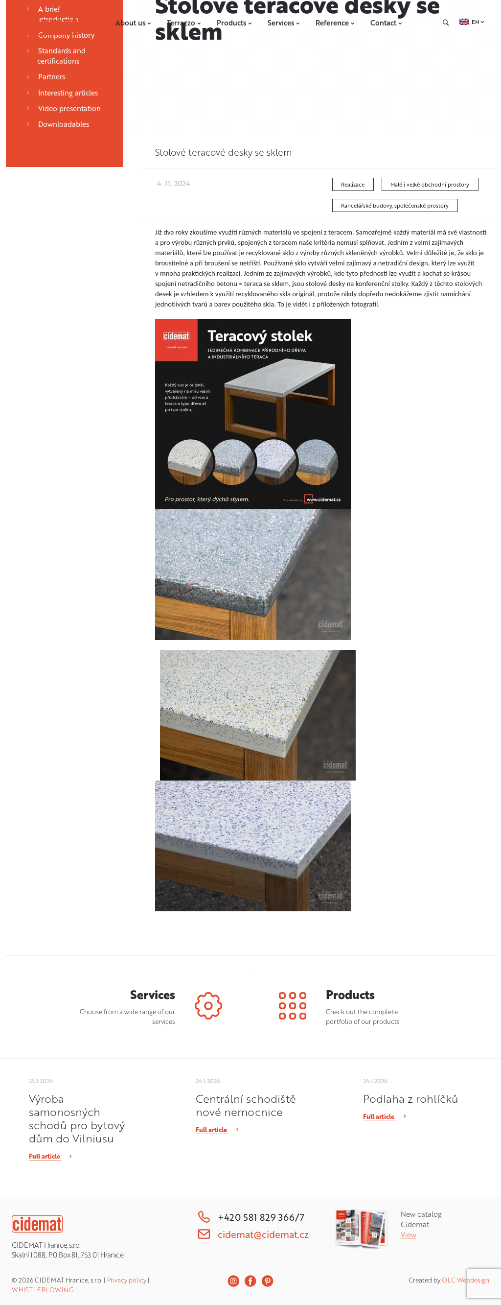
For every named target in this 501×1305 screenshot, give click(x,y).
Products (234, 23)
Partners (45, 76)
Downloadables (57, 124)
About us (133, 23)
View (408, 1235)
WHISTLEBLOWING (42, 1290)
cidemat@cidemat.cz (253, 1234)
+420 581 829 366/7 (251, 1217)
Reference (335, 23)
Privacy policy (126, 1280)
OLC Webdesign (465, 1280)
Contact (386, 23)
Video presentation (63, 108)
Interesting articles (62, 93)
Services (284, 23)
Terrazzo (184, 23)
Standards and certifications (56, 56)
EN (475, 22)
